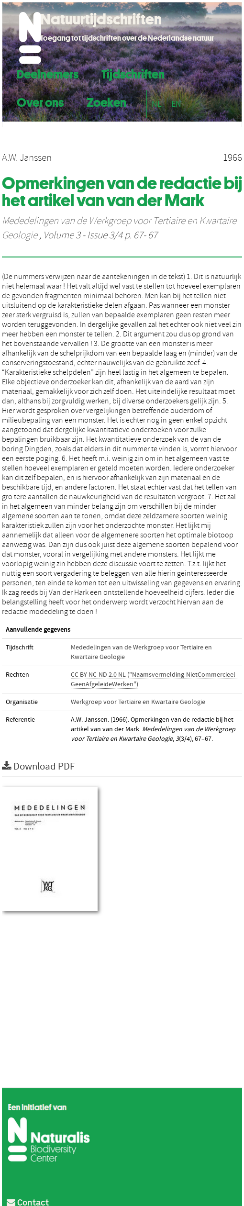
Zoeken (106, 101)
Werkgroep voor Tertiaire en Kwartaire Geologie (138, 702)
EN (176, 104)
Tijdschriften (133, 73)
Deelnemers (47, 73)
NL (157, 104)
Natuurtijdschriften (101, 19)
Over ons (40, 101)
